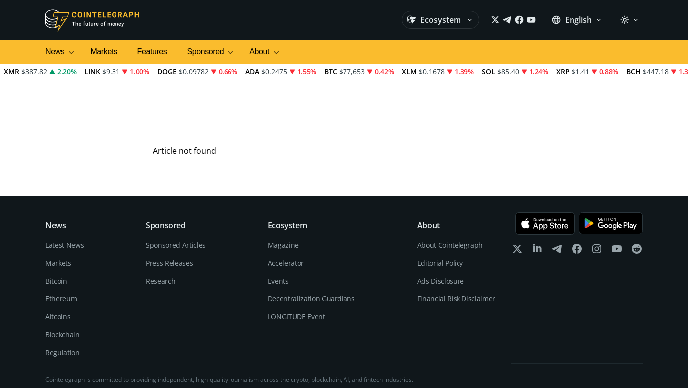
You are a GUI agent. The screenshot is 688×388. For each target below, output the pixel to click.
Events (278, 231)
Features (152, 51)
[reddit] (637, 202)
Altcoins (57, 267)
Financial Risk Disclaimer (456, 249)
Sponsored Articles (176, 195)
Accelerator (286, 213)
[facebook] (577, 202)
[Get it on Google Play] (611, 174)
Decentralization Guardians (311, 249)
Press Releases (169, 213)
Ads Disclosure (440, 231)
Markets (103, 51)
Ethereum (61, 249)
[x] (517, 202)
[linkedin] (537, 202)
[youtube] (617, 202)
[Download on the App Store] (545, 174)
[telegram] (557, 202)
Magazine (283, 195)
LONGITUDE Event (296, 267)
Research (160, 231)
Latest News (64, 195)
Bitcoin (56, 231)
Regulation (62, 303)
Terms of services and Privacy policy (593, 368)
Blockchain (62, 285)
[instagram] (597, 202)
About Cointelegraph (450, 195)
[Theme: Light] (629, 20)
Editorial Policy (440, 213)
